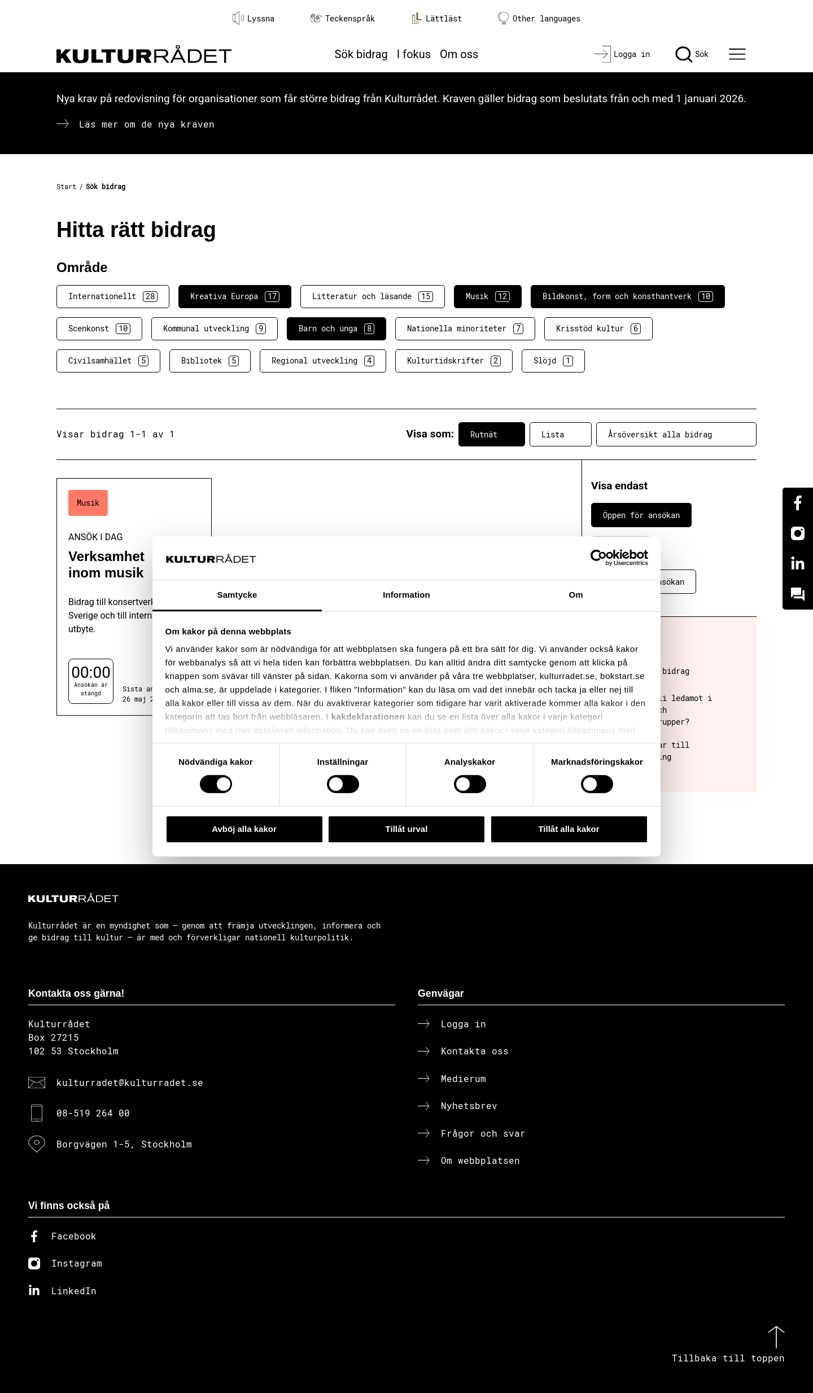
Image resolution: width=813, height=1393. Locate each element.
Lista (560, 434)
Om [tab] (576, 594)
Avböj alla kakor (244, 829)
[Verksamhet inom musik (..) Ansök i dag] (134, 597)
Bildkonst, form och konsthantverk (628, 296)
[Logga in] (622, 54)
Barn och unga (336, 328)
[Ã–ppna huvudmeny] (739, 54)
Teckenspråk (343, 18)
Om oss (459, 54)
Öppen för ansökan (641, 515)
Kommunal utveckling (214, 328)
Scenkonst (99, 328)
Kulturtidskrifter (454, 360)
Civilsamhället (108, 360)
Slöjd (553, 360)
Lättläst (436, 18)
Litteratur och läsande (372, 296)
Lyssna (253, 18)
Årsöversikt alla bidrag (676, 434)
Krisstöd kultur (598, 328)
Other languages (539, 18)
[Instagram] (798, 533)
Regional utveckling (323, 360)
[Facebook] (798, 503)
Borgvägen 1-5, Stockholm (124, 1144)
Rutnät (491, 434)
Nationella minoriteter (465, 328)
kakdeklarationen (368, 717)
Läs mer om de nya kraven (147, 124)
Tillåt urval (407, 829)
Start (66, 186)
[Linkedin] (798, 564)
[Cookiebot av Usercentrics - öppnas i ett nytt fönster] (598, 558)
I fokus (414, 54)
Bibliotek (210, 360)
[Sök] (692, 54)
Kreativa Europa (234, 296)
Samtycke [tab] (237, 594)
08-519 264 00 (93, 1113)
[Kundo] (798, 594)
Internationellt (113, 296)
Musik (488, 296)
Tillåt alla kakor (568, 829)
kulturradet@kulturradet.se (129, 1082)
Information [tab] (406, 594)
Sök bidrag (361, 54)
